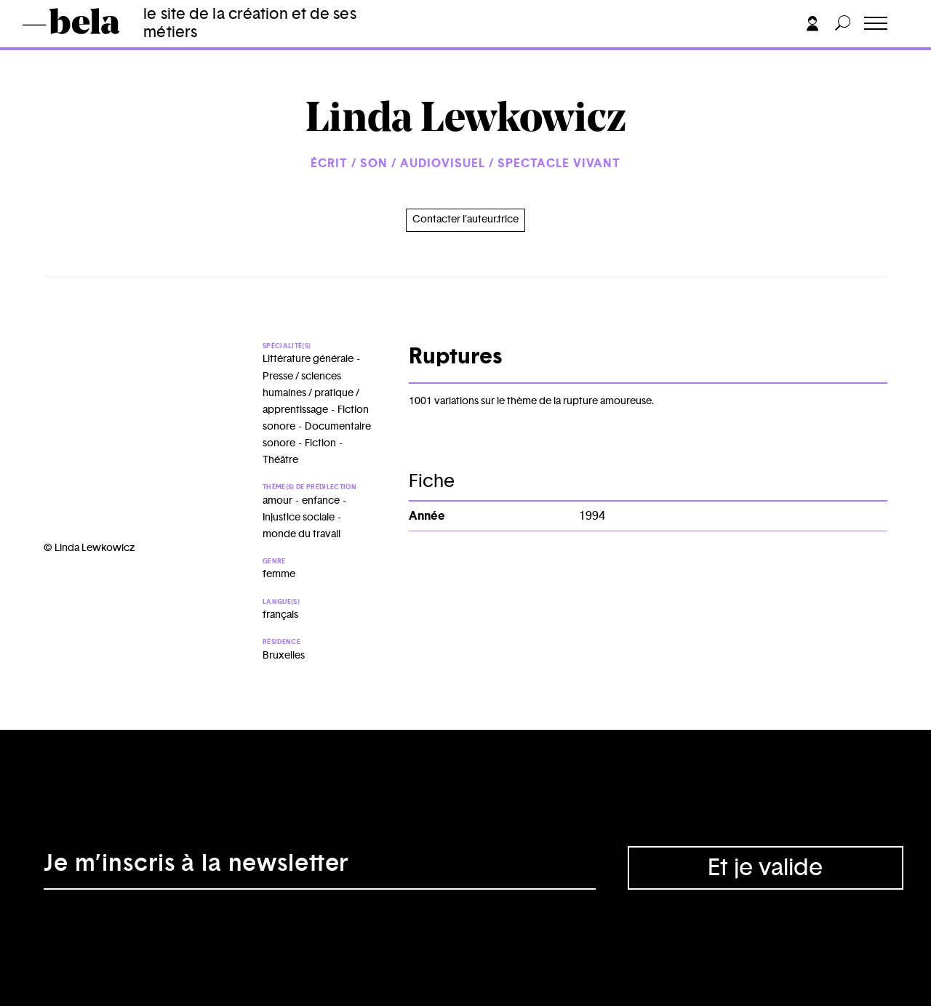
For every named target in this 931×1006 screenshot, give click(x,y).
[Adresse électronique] (320, 868)
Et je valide (765, 868)
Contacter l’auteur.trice (465, 219)
